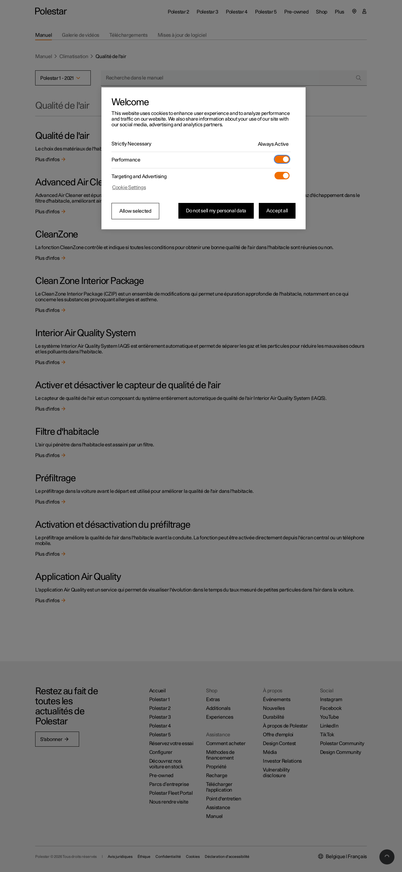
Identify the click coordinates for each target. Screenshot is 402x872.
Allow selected (135, 211)
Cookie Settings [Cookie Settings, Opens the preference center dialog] (129, 187)
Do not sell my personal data (216, 210)
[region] (203, 158)
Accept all (277, 210)
